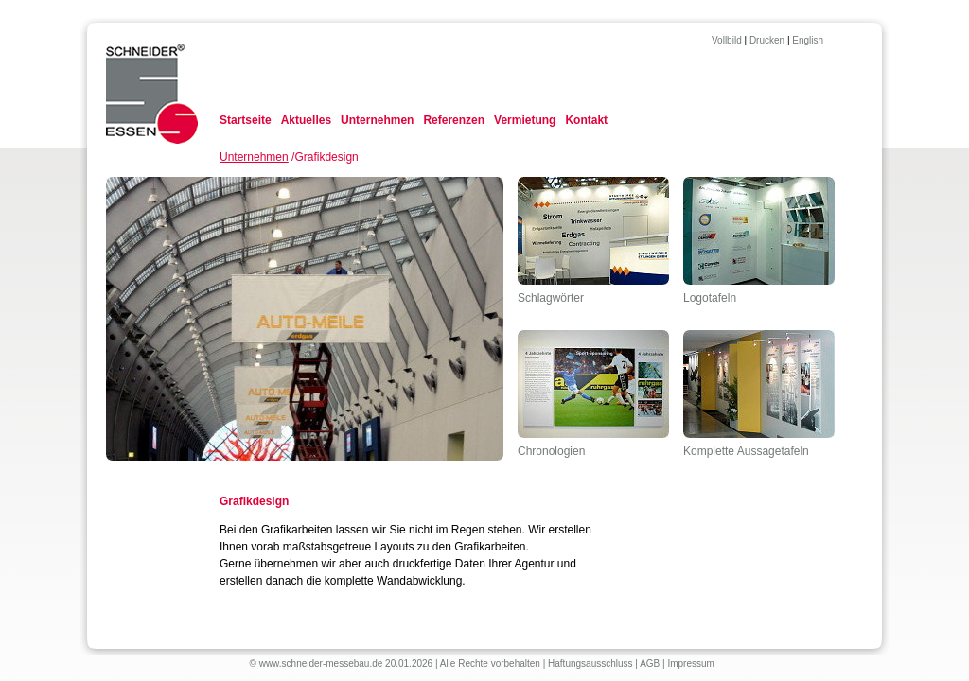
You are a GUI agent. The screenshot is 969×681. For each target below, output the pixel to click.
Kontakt (586, 120)
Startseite (246, 120)
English (807, 40)
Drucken (766, 40)
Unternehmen (377, 120)
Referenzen (453, 120)
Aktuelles (306, 120)
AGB (650, 663)
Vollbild (727, 40)
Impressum (690, 663)
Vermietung (524, 120)
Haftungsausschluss (590, 663)
